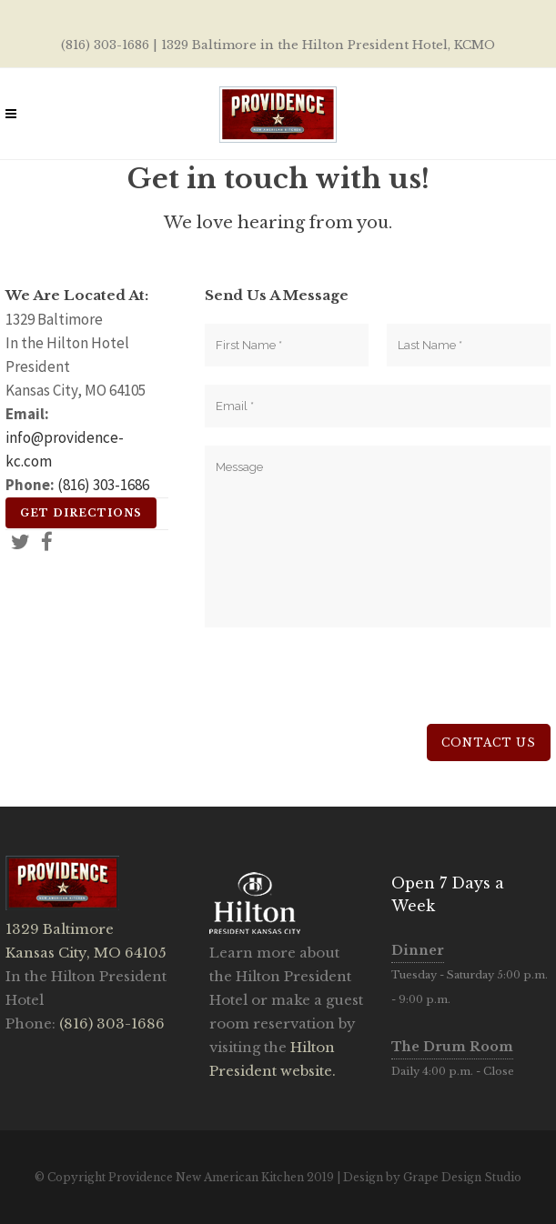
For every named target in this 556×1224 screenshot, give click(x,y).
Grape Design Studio (462, 1177)
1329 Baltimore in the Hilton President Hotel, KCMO (328, 45)
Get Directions (81, 513)
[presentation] (343, 688)
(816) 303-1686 (105, 45)
